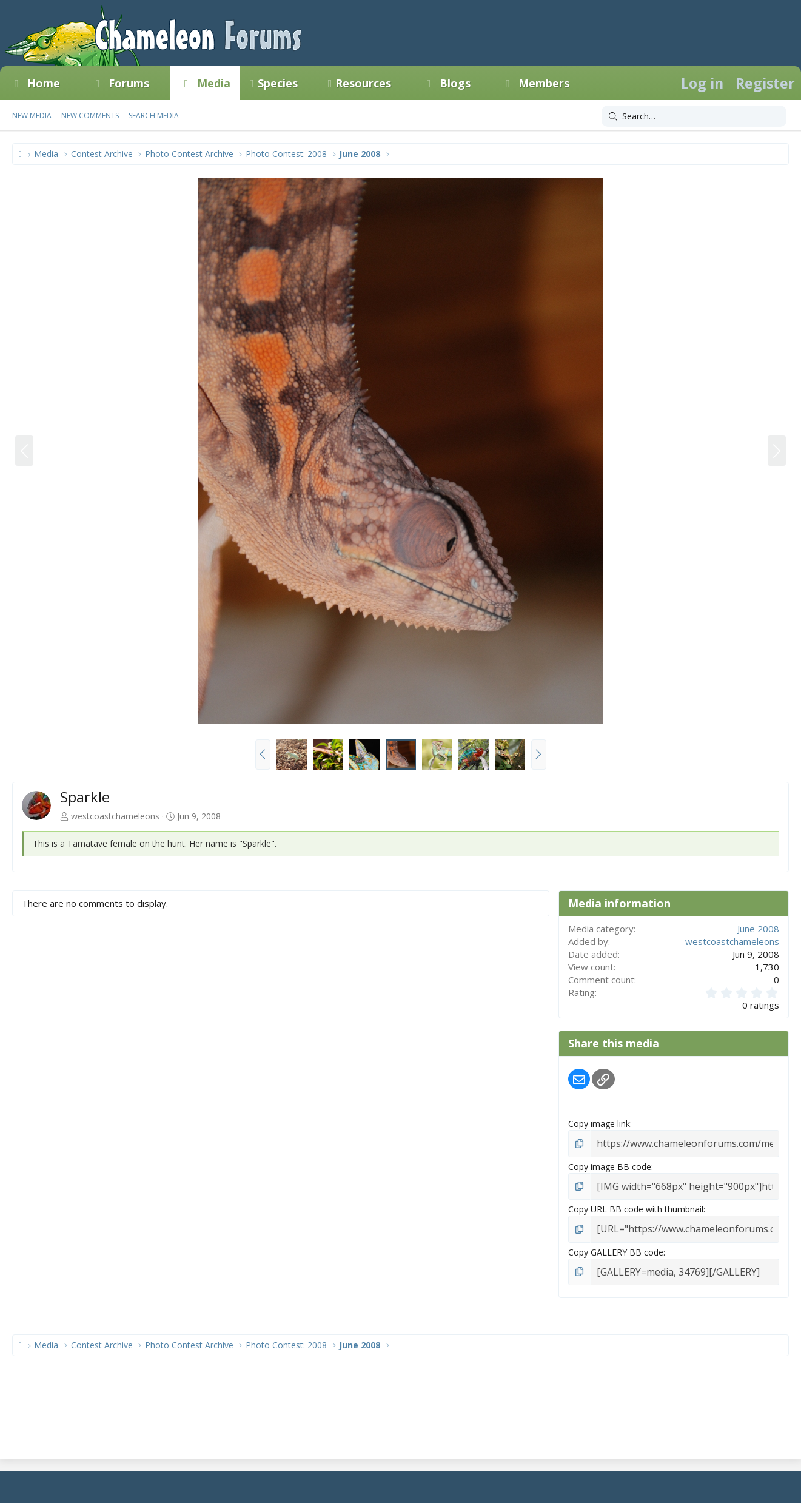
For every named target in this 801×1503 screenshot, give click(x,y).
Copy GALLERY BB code (615, 1246)
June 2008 (758, 929)
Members (543, 83)
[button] (71, 83)
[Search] (694, 116)
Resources (363, 83)
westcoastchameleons (115, 816)
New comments (90, 115)
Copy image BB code (609, 1165)
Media (213, 83)
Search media (154, 115)
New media (32, 115)
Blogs (455, 83)
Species (278, 83)
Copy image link (599, 1123)
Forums (129, 83)
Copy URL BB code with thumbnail (635, 1206)
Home (43, 83)
